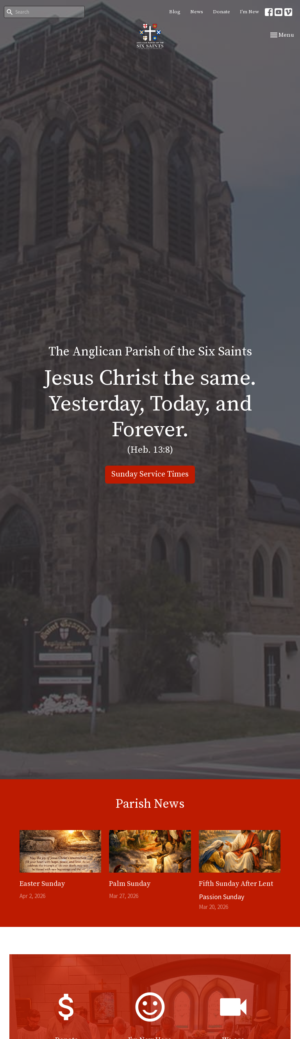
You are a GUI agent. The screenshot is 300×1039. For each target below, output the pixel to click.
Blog (174, 12)
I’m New (249, 12)
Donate (221, 12)
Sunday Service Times (150, 474)
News (196, 12)
